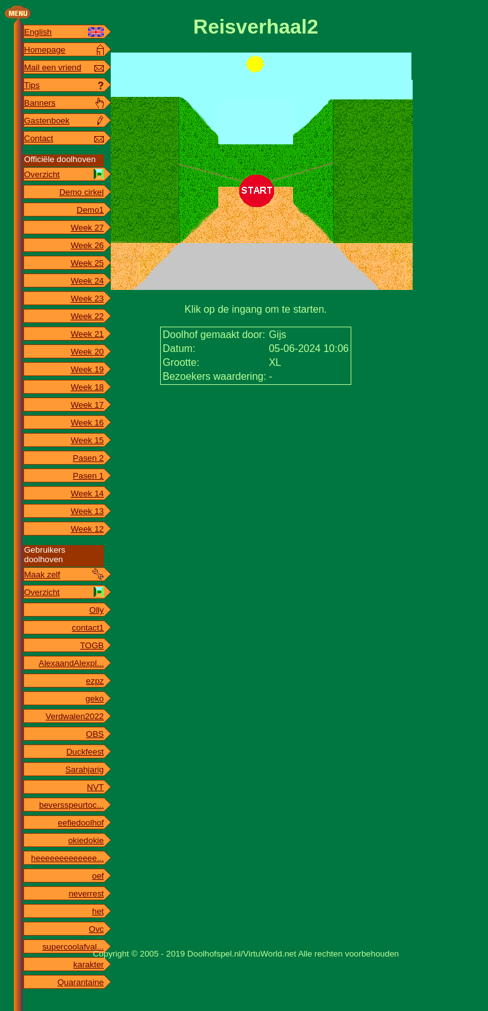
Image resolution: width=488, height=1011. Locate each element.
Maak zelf (42, 574)
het (98, 911)
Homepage (44, 49)
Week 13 (87, 511)
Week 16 (87, 422)
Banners (40, 103)
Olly (96, 610)
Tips (32, 85)
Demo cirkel (81, 192)
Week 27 (87, 227)
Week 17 (87, 405)
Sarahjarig (84, 769)
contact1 (88, 627)
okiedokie (86, 840)
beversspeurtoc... (71, 805)
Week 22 (87, 316)
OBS (95, 734)
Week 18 (87, 387)
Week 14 (87, 493)
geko (94, 698)
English (38, 32)
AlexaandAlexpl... (71, 663)
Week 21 (87, 334)
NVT (95, 787)
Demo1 (90, 210)
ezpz (95, 681)
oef (98, 876)
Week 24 (87, 281)
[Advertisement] (255, 424)
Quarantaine (81, 982)
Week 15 (87, 440)
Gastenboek (47, 120)
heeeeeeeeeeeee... (67, 858)
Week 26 (87, 245)
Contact (38, 138)
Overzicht (41, 174)
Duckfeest (85, 752)
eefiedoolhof (81, 822)
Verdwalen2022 (75, 716)
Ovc (96, 929)
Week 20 (87, 351)
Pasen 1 (88, 475)
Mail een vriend (52, 67)
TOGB (92, 645)
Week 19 (87, 369)
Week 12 (87, 529)
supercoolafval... (73, 946)
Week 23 (87, 298)
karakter (88, 964)
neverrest (86, 893)
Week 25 (87, 263)
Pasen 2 (88, 458)
